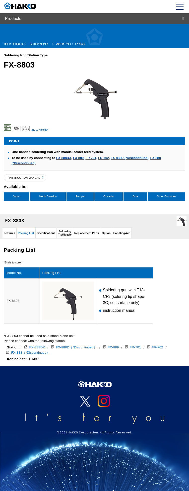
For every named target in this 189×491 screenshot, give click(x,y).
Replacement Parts (86, 233)
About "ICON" (39, 130)
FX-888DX (63, 158)
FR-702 (103, 158)
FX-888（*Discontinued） (30, 352)
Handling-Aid (121, 233)
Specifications (46, 233)
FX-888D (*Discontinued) (129, 158)
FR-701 (90, 158)
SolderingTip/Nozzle (64, 233)
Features (9, 233)
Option (106, 233)
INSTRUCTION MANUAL (24, 177)
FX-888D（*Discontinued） (76, 347)
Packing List (26, 233)
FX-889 (78, 158)
